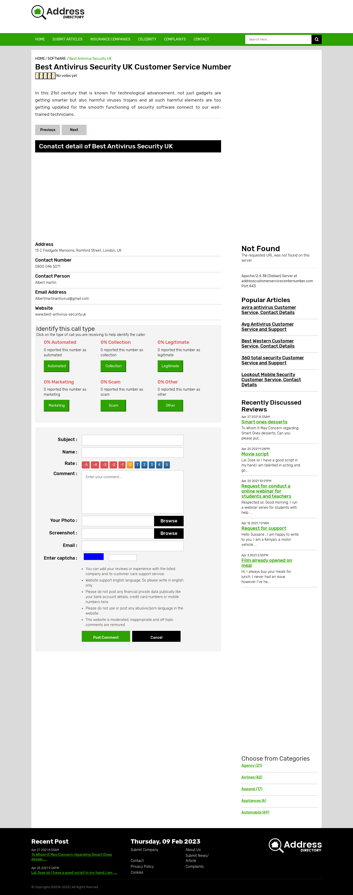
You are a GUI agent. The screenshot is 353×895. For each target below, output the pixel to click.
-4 (95, 465)
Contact (201, 39)
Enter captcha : (60, 558)
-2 (113, 465)
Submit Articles (67, 39)
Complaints (175, 39)
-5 (86, 465)
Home (40, 39)
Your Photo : (63, 520)
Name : (69, 452)
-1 (122, 465)
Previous (47, 130)
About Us (193, 850)
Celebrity (147, 39)
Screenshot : (63, 533)
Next (74, 130)
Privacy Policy (142, 866)
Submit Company (144, 850)
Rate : (71, 463)
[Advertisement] (220, 16)
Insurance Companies (110, 39)
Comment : (65, 473)
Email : (70, 545)
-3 (104, 465)
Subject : (67, 439)
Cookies (137, 872)
